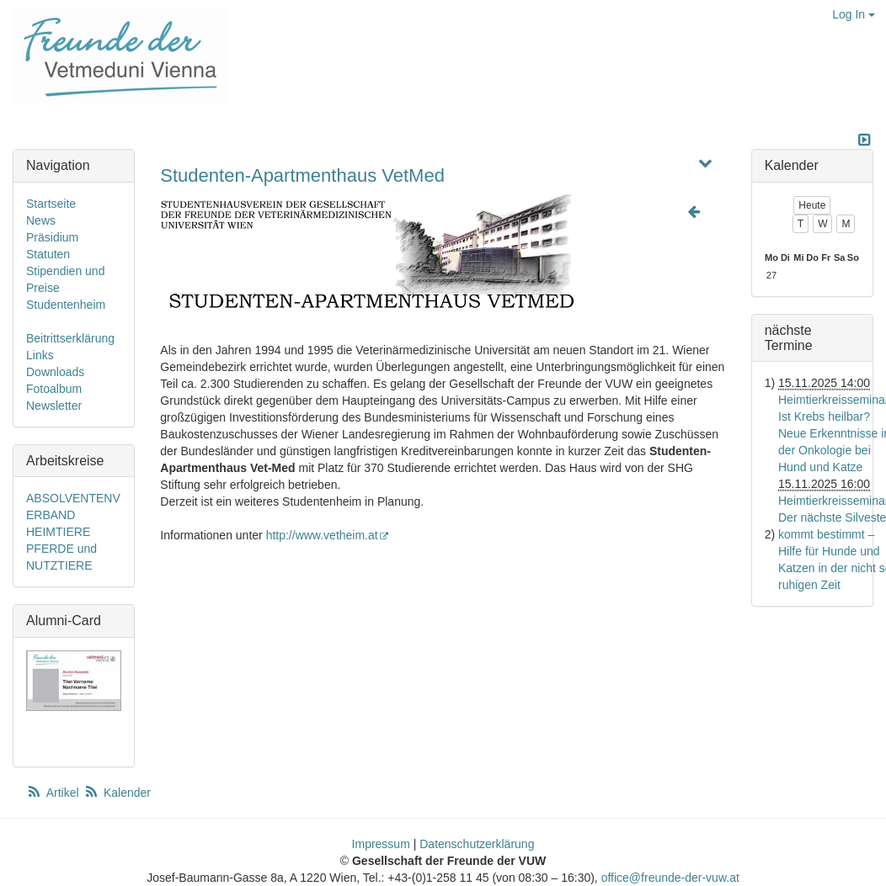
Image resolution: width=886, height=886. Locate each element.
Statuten (48, 254)
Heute (811, 205)
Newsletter (54, 405)
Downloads (55, 372)
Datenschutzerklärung (476, 844)
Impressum (381, 844)
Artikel (54, 792)
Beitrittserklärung (70, 338)
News (41, 220)
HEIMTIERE (58, 531)
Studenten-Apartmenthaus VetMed (302, 175)
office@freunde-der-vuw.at (670, 877)
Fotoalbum (54, 388)
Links (40, 355)
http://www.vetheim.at (328, 535)
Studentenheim (65, 304)
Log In (853, 14)
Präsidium (52, 237)
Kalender (117, 792)
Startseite (51, 203)
